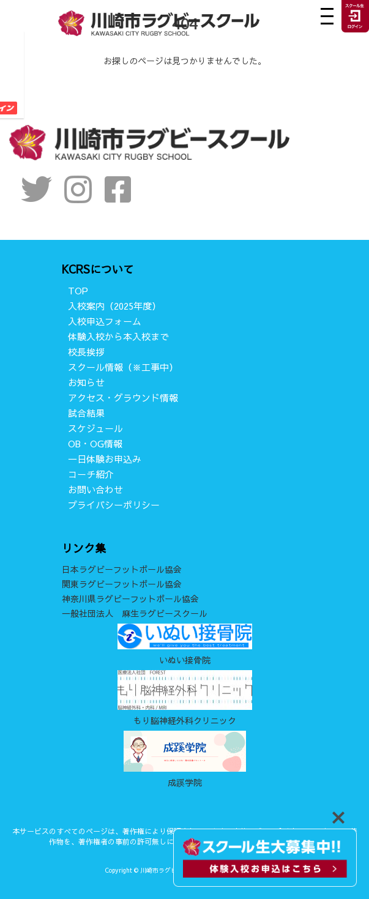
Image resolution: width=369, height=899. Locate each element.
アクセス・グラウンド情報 (123, 397)
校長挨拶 (86, 351)
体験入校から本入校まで (118, 336)
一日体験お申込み (104, 458)
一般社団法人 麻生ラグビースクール (134, 613)
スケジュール (95, 428)
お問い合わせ (95, 489)
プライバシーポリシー (114, 504)
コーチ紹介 (91, 474)
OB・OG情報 (95, 443)
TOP (78, 290)
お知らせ (86, 382)
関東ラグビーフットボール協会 (122, 584)
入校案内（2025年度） (114, 305)
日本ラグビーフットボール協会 (122, 569)
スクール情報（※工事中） (123, 366)
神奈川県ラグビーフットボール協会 (130, 598)
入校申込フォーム (104, 321)
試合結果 (86, 412)
